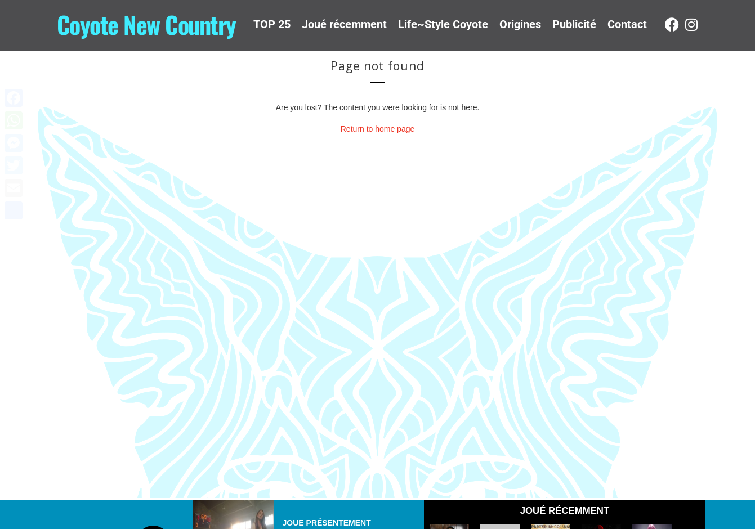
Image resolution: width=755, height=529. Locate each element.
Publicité (574, 24)
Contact (627, 24)
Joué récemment (344, 24)
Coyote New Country (146, 24)
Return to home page (378, 128)
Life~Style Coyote (443, 24)
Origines (520, 24)
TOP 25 (272, 24)
